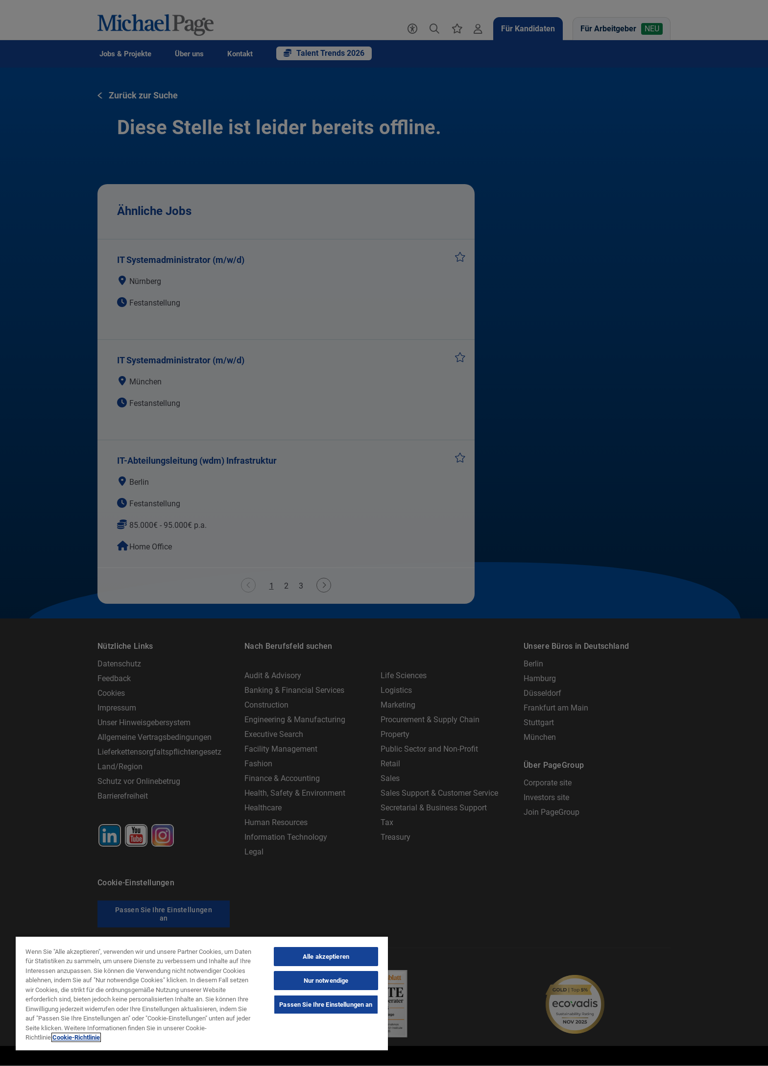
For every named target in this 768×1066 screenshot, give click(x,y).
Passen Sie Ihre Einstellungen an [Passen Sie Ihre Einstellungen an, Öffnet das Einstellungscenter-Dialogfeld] (325, 1004)
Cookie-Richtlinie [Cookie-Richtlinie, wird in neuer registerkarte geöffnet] (76, 1037)
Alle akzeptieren (326, 956)
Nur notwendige (326, 980)
